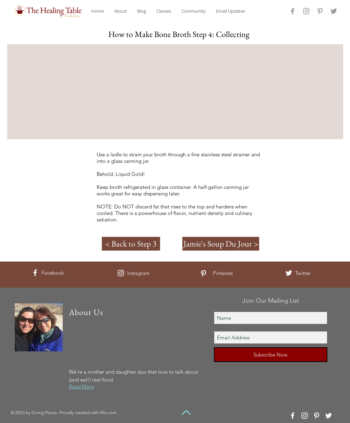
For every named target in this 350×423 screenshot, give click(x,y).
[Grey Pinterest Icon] (320, 11)
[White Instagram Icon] (121, 273)
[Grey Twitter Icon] (333, 11)
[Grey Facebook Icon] (292, 11)
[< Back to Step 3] (131, 244)
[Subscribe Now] (270, 354)
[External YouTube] (179, 91)
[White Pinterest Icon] (203, 273)
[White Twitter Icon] (289, 273)
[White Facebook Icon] (35, 272)
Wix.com (108, 412)
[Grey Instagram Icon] (306, 11)
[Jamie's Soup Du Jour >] (220, 244)
